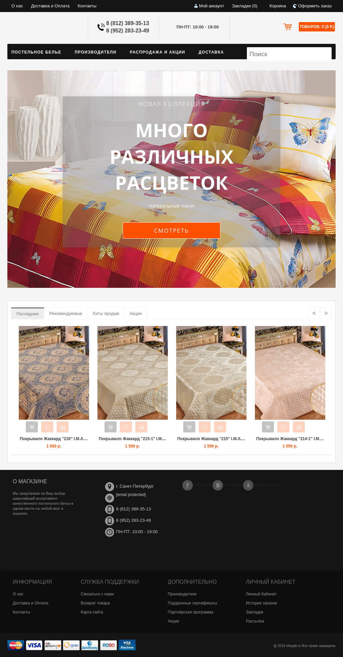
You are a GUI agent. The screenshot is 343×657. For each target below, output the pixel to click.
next (324, 176)
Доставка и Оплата (50, 5)
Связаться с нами (97, 594)
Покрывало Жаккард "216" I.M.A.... (54, 438)
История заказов (261, 603)
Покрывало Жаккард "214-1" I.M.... (290, 438)
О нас (17, 5)
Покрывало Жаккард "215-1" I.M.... (132, 438)
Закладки (254, 612)
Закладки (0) (245, 5)
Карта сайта (92, 612)
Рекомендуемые (65, 313)
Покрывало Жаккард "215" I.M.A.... (211, 438)
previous (19, 176)
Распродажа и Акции (157, 52)
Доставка (211, 52)
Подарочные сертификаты (192, 603)
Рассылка (255, 621)
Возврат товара (95, 603)
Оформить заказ (315, 5)
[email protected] (131, 494)
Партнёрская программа (190, 612)
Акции (136, 313)
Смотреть (171, 230)
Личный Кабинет (261, 594)
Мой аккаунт (211, 5)
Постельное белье (36, 52)
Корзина (277, 5)
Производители (96, 52)
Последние (27, 313)
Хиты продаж (105, 313)
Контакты (87, 5)
